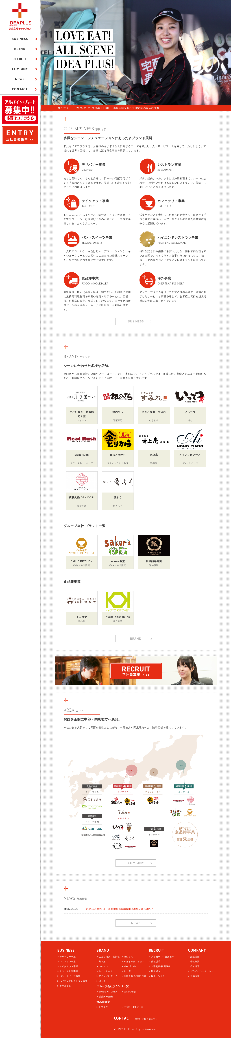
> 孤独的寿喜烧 (105, 996)
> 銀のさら (127, 956)
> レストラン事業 (66, 961)
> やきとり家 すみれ (133, 961)
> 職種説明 (154, 961)
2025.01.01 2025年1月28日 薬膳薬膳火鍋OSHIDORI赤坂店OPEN (118, 108)
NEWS (63, 108)
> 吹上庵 (126, 971)
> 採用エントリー (158, 976)
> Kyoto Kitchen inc (132, 1007)
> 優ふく (101, 981)
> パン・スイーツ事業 (68, 976)
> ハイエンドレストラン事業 (72, 981)
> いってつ (102, 966)
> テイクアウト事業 (67, 966)
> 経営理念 (194, 956)
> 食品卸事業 (64, 986)
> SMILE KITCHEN (107, 991)
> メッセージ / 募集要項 (161, 956)
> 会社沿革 (194, 966)
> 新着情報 (194, 976)
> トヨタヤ (102, 1007)
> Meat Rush (129, 966)
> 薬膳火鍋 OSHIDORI (134, 976)
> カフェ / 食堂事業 (67, 971)
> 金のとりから (105, 971)
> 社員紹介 (154, 971)
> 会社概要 (194, 961)
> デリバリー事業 (66, 956)
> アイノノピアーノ (107, 976)
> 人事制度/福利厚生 (160, 966)
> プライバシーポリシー (200, 971)
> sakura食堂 (129, 991)
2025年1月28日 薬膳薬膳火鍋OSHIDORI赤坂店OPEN (120, 909)
